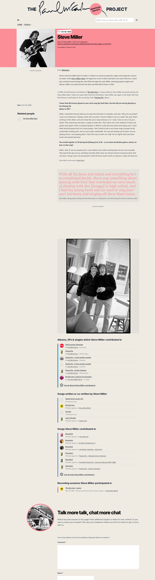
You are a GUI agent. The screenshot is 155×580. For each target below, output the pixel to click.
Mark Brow (80, 160)
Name (60, 573)
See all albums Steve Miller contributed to (79, 385)
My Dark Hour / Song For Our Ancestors (78, 377)
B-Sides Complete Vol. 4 (87, 443)
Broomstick (69, 434)
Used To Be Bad (70, 418)
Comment (61, 542)
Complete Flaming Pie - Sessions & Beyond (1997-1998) (97, 462)
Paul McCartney (72, 347)
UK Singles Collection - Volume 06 (90, 449)
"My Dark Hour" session (73, 488)
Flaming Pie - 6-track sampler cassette (78, 364)
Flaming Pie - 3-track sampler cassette (78, 357)
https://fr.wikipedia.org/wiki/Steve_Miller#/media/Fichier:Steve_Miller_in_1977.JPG (84, 44)
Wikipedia (65, 70)
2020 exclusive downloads (74, 344)
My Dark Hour (93, 92)
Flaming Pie (99, 98)
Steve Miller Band (78, 78)
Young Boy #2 (83, 436)
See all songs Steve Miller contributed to (79, 475)
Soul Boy (68, 411)
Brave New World (85, 408)
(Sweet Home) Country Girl (74, 399)
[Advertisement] (35, 86)
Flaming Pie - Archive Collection (75, 370)
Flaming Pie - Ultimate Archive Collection (92, 456)
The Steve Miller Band (30, 118)
